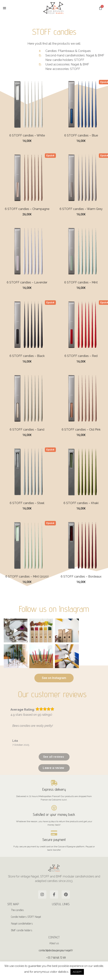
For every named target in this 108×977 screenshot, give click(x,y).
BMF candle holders (21, 929)
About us (54, 942)
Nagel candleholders (22, 922)
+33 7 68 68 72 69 (56, 956)
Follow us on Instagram (54, 609)
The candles (17, 909)
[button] (4, 8)
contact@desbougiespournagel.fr (56, 949)
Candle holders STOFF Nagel (26, 916)
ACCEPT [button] (77, 971)
